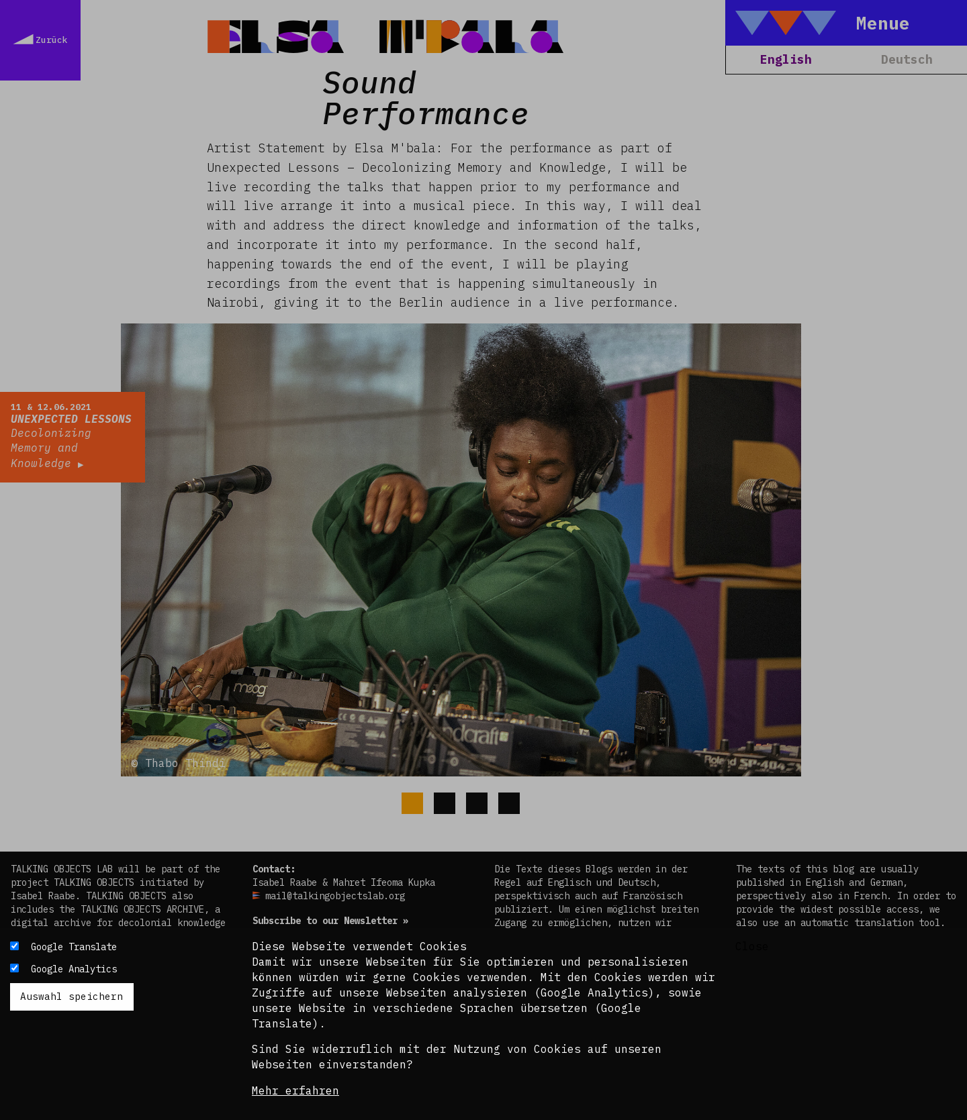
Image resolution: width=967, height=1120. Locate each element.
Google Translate (74, 947)
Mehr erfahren (295, 1090)
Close (752, 946)
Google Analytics (74, 969)
